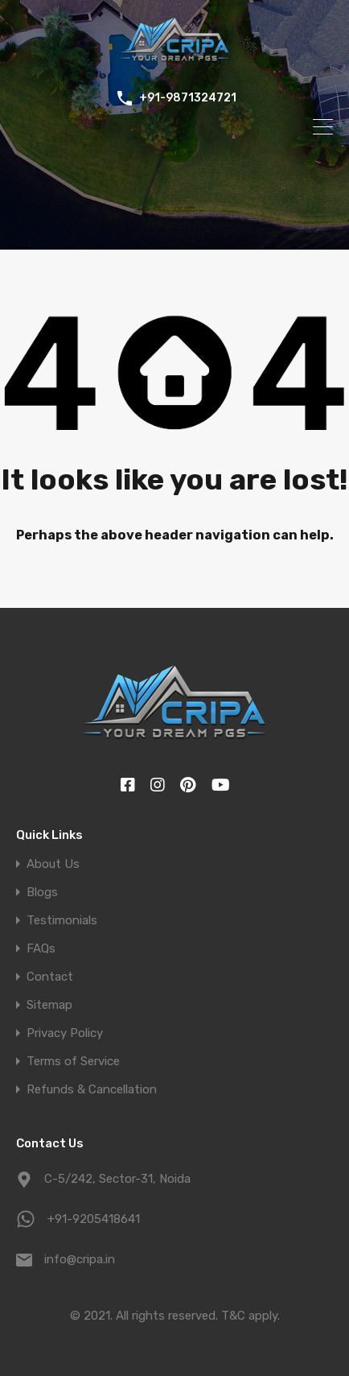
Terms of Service (73, 1062)
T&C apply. (250, 1315)
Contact (50, 977)
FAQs (41, 949)
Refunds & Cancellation (92, 1090)
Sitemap (49, 1005)
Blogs (42, 892)
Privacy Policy (65, 1033)
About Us (53, 864)
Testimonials (62, 921)
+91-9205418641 (93, 1219)
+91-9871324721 (187, 98)
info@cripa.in (79, 1259)
